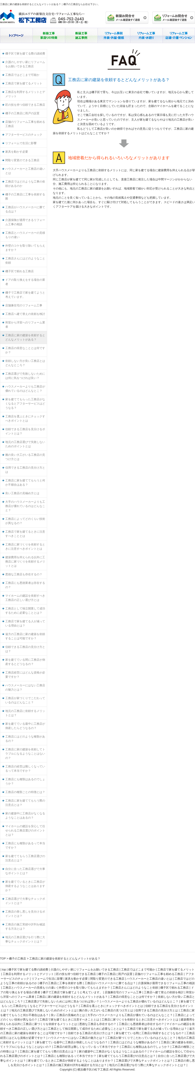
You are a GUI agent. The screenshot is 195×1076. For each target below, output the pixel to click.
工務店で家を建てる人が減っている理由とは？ (25, 623)
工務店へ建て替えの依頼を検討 (25, 314)
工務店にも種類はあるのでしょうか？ (25, 781)
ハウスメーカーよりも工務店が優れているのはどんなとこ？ (25, 388)
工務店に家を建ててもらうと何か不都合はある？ (25, 482)
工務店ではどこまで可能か (22, 74)
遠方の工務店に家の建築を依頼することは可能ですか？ (25, 636)
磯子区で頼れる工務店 (19, 271)
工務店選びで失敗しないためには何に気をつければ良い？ (25, 376)
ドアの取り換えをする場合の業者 (25, 282)
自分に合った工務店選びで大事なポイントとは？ (25, 871)
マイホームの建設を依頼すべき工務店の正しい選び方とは (25, 598)
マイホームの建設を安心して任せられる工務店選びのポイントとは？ (25, 830)
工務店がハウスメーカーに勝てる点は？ (25, 209)
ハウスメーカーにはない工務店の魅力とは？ (25, 687)
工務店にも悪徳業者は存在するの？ (25, 585)
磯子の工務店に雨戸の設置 (22, 113)
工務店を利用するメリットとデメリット (25, 94)
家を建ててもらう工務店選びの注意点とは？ (25, 858)
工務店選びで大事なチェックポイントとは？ (25, 901)
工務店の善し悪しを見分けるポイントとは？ (25, 913)
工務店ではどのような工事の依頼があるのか (25, 183)
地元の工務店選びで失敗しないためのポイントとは (25, 444)
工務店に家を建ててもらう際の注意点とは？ (25, 802)
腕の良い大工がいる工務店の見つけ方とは (25, 457)
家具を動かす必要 (16, 151)
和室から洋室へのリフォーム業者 (25, 324)
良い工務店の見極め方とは (22, 493)
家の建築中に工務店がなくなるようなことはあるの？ (25, 815)
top (4, 969)
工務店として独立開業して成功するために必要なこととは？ (25, 610)
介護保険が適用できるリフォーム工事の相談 (25, 222)
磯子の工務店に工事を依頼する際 (25, 196)
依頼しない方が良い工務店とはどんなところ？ (25, 363)
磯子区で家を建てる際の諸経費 (25, 53)
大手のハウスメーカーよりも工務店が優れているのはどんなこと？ (25, 506)
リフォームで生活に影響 (21, 143)
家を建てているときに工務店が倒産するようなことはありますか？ (25, 886)
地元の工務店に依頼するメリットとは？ (25, 713)
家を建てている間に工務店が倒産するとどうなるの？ (25, 662)
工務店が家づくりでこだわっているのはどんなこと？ (25, 700)
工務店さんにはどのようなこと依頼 (25, 260)
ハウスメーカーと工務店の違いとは (25, 171)
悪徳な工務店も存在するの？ (23, 574)
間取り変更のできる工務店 (22, 160)
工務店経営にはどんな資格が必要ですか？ (25, 674)
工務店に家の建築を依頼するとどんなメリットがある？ (25, 337)
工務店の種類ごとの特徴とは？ (25, 792)
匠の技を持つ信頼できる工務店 (25, 104)
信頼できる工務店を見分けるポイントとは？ (25, 431)
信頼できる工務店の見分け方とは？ (25, 649)
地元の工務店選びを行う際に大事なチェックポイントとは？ (25, 939)
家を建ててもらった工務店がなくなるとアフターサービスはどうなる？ (25, 403)
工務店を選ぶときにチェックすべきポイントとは (25, 418)
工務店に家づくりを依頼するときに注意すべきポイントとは (25, 546)
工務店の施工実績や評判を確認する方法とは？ (25, 926)
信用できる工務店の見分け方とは (25, 469)
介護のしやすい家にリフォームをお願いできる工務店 (25, 64)
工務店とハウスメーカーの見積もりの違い (25, 235)
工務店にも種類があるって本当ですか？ (25, 845)
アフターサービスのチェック (23, 134)
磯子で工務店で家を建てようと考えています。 (25, 294)
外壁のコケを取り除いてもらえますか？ (25, 247)
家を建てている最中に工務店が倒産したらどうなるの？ (25, 726)
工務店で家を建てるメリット (23, 83)
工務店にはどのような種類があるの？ (25, 738)
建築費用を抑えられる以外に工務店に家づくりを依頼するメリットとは (25, 561)
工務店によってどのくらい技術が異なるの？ (25, 521)
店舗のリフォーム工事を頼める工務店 (25, 124)
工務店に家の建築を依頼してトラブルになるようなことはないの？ (25, 753)
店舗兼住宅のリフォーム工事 (23, 305)
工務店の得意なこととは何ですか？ (25, 350)
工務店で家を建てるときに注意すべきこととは (25, 533)
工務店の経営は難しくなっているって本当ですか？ (25, 768)
